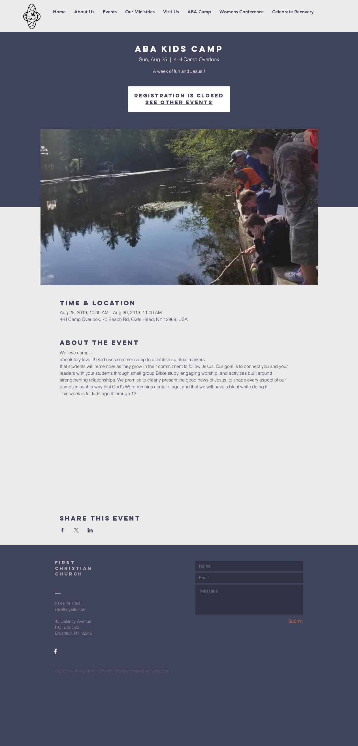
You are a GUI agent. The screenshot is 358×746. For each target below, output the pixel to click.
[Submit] (282, 621)
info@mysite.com (71, 609)
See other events (179, 102)
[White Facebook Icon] (55, 651)
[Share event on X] (76, 530)
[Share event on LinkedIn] (90, 530)
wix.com (161, 670)
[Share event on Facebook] (62, 530)
